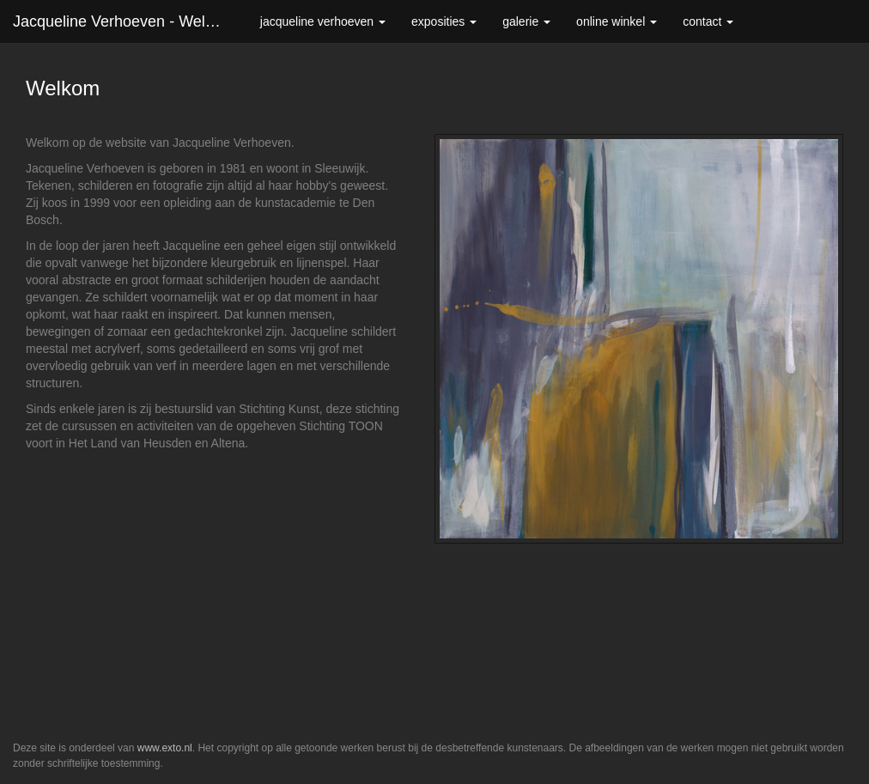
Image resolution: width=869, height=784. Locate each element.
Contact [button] (708, 21)
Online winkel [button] (616, 21)
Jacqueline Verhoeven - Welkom (123, 21)
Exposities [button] (444, 21)
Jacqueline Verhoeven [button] (323, 21)
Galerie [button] (526, 21)
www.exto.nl (164, 748)
